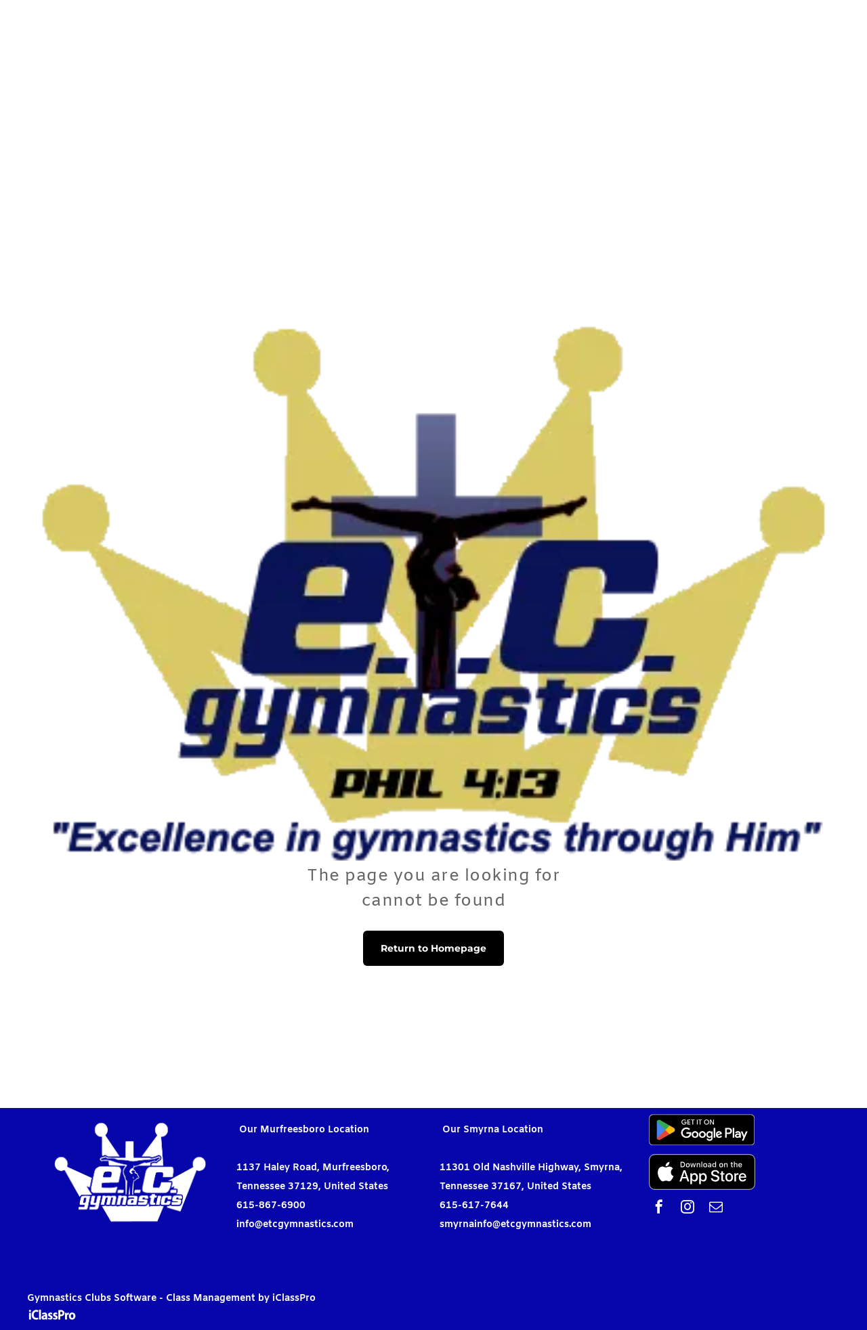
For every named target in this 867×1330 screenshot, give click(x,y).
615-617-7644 (474, 1205)
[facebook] (659, 1208)
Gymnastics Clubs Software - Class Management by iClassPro (171, 1298)
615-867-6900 (270, 1205)
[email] (716, 1208)
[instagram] (687, 1208)
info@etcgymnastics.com (295, 1224)
